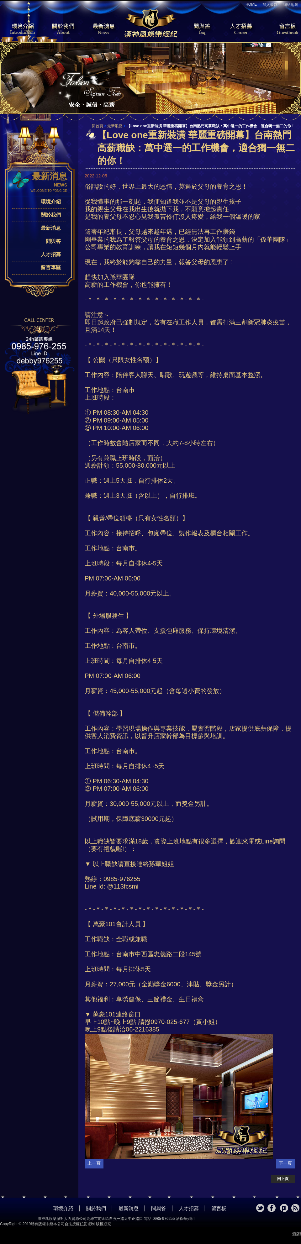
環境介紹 (19, 29)
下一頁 (285, 1163)
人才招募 (239, 29)
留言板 (282, 29)
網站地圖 (290, 5)
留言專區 (51, 267)
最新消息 (103, 29)
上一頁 (94, 1163)
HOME (251, 4)
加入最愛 (269, 5)
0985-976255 (164, 1218)
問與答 (197, 29)
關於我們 (61, 29)
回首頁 (97, 126)
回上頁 (282, 1179)
